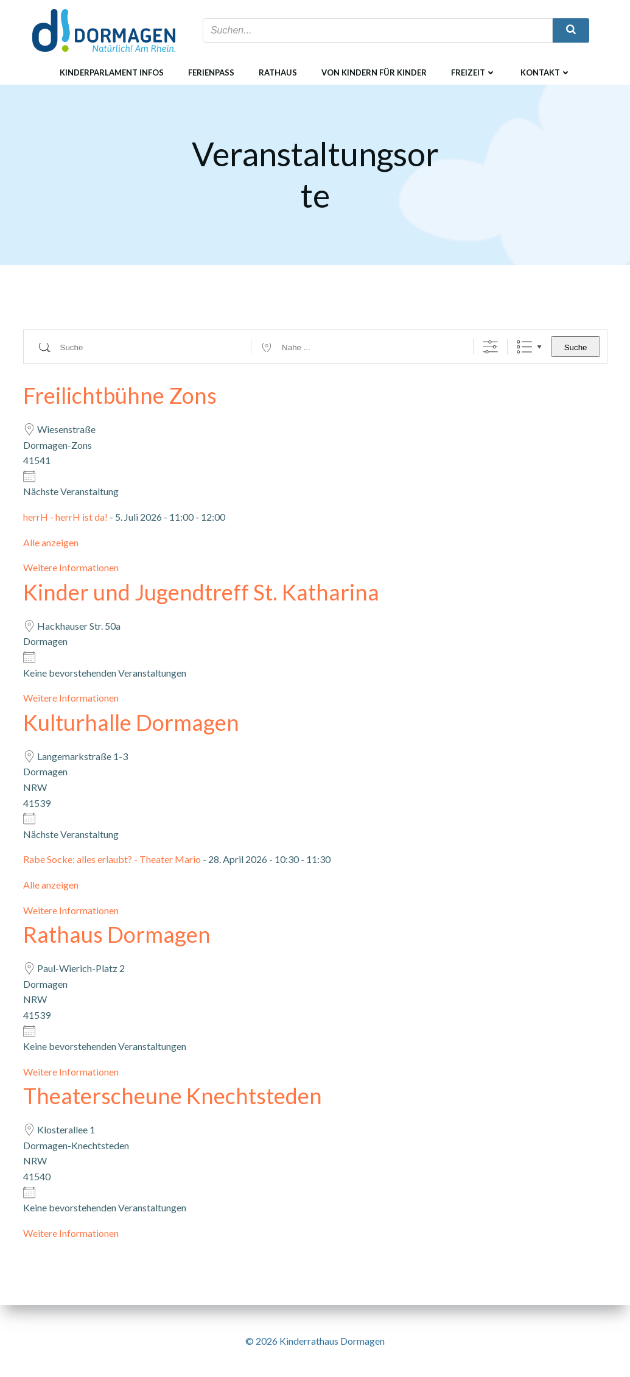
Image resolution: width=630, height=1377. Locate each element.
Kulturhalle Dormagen (131, 722)
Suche (575, 347)
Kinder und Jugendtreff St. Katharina (201, 592)
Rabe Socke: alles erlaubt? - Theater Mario (112, 859)
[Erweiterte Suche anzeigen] (490, 346)
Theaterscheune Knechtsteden (172, 1095)
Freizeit (473, 72)
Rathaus (278, 72)
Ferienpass (211, 72)
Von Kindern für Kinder (374, 72)
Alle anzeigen (51, 542)
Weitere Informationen (71, 567)
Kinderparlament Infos (112, 72)
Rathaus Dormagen (117, 934)
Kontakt (545, 72)
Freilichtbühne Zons (120, 395)
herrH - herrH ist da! (65, 517)
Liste (524, 346)
